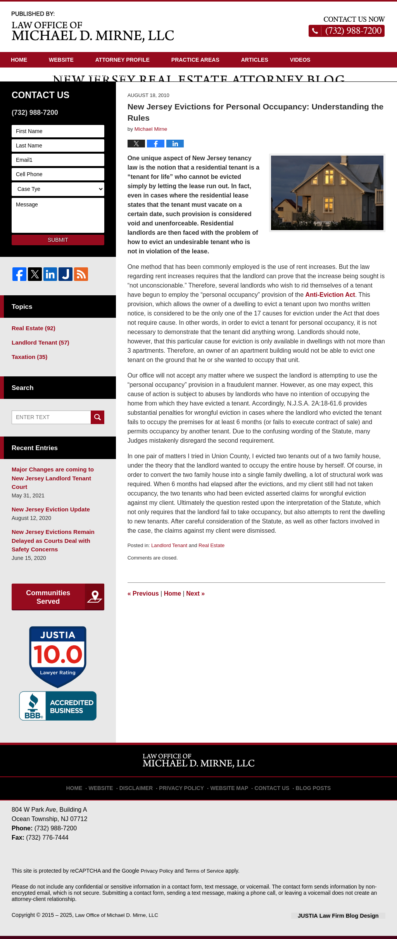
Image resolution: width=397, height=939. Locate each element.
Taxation (28, 374)
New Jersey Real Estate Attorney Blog (93, 26)
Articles (254, 60)
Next (195, 612)
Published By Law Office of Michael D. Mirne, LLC (347, 27)
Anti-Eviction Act (330, 313)
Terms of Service (206, 874)
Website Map (228, 788)
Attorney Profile (122, 60)
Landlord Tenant (169, 564)
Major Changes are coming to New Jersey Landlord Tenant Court (56, 490)
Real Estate (211, 564)
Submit (58, 259)
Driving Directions (40, 75)
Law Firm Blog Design (348, 919)
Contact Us (108, 75)
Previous (143, 612)
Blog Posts (306, 788)
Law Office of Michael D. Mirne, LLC (118, 918)
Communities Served (48, 601)
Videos (300, 60)
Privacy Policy (185, 788)
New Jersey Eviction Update (48, 516)
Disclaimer (144, 788)
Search (97, 434)
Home (19, 60)
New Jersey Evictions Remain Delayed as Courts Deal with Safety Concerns (57, 546)
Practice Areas (195, 60)
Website (61, 60)
